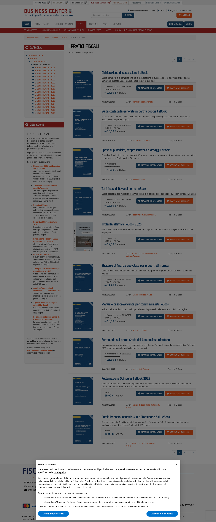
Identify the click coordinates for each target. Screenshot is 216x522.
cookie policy (60, 472)
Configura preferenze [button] (53, 513)
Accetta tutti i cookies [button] (162, 513)
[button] (176, 464)
